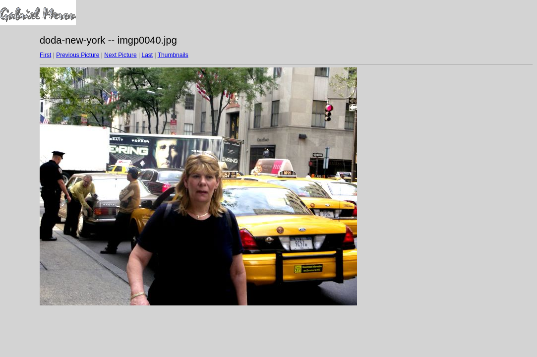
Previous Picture (77, 55)
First (45, 55)
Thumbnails (173, 55)
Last (147, 55)
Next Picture (120, 55)
